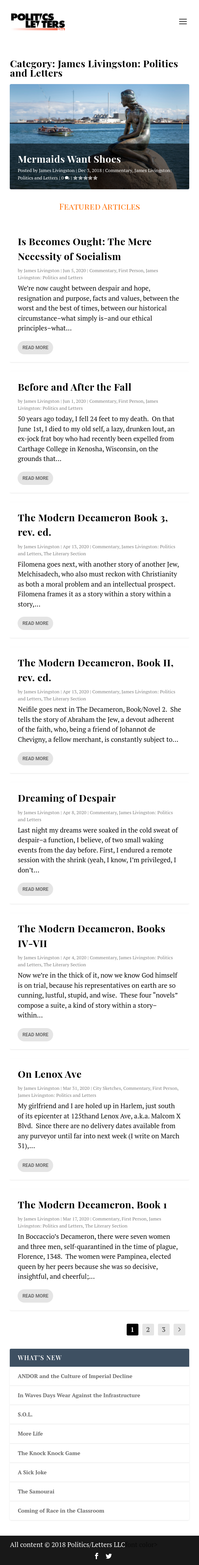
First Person (130, 270)
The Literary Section (64, 553)
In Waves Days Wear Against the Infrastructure (79, 1395)
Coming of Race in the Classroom (61, 1510)
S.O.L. (25, 1414)
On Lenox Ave (49, 1073)
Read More (35, 347)
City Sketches (107, 1088)
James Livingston (56, 170)
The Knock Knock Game (49, 1453)
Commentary (118, 170)
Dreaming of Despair (67, 797)
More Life (30, 1433)
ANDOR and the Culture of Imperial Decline (75, 1376)
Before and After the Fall (74, 386)
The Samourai (36, 1491)
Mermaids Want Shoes (69, 158)
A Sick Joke (32, 1472)
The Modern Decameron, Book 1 (92, 1204)
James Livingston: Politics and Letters (57, 1095)
